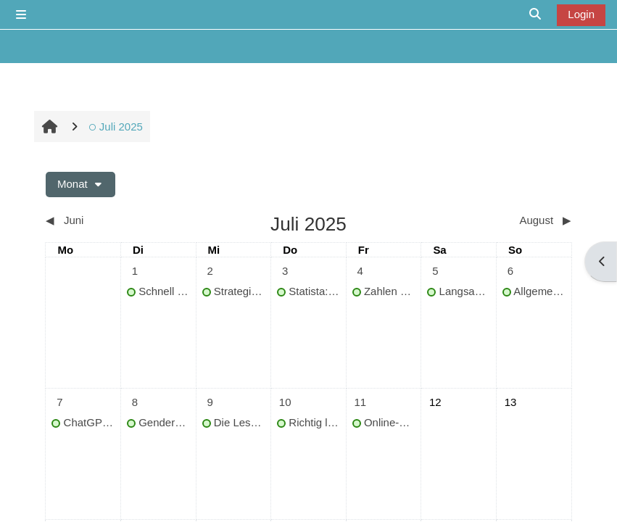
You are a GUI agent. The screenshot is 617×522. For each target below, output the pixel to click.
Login (581, 14)
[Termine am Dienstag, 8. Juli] (135, 402)
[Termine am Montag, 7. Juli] (59, 402)
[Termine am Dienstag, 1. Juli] (135, 271)
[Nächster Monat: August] (506, 220)
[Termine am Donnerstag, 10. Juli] (285, 402)
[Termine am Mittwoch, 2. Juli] (210, 271)
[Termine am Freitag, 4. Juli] (360, 271)
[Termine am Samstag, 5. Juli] (435, 271)
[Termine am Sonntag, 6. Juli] (510, 271)
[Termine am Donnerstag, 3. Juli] (285, 271)
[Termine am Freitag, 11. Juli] (360, 402)
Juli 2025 (115, 126)
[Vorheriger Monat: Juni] (111, 220)
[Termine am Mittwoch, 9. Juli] (210, 402)
